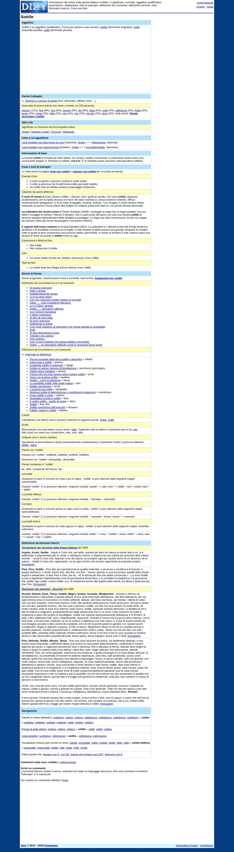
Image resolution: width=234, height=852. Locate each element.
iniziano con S (51, 754)
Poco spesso (37, 338)
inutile (83, 747)
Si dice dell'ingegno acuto (44, 332)
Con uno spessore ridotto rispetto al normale (55, 299)
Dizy (23, 845)
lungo (25, 113)
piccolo (90, 113)
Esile (32, 329)
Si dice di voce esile (41, 317)
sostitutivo (45, 735)
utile (62, 747)
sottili (137, 27)
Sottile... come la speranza (45, 380)
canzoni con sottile (84, 171)
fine (41, 110)
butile (69, 747)
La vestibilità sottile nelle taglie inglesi (51, 383)
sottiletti (50, 722)
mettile (73, 742)
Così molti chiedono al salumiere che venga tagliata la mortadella (67, 326)
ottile (74, 429)
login (65, 780)
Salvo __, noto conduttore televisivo (50, 302)
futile (76, 747)
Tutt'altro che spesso (42, 335)
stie (135, 429)
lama (105, 113)
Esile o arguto (38, 290)
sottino (108, 729)
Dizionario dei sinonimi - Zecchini (42, 589)
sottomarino (100, 735)
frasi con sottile (59, 171)
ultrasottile (30, 747)
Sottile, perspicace (40, 386)
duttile (54, 747)
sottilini (79, 722)
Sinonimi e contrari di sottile (41, 100)
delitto (25, 445)
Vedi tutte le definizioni (38, 354)
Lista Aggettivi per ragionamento (40, 147)
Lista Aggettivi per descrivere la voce (43, 142)
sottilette (40, 722)
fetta (52, 113)
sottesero (58, 717)
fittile (119, 742)
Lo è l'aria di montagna (43, 311)
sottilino (88, 722)
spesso (26, 110)
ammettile (84, 742)
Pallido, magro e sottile (43, 410)
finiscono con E (113, 754)
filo (80, 110)
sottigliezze (105, 717)
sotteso (78, 717)
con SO (65, 754)
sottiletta (29, 722)
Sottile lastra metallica (42, 371)
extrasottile (43, 747)
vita (65, 113)
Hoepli (25, 131)
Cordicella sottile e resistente (46, 365)
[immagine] (28, 564)
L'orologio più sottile (41, 389)
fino (53, 110)
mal (76, 113)
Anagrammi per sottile (108, 278)
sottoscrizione (68, 762)
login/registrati (205, 2)
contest (200, 6)
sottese (52, 729)
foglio (138, 110)
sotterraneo (59, 735)
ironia (39, 113)
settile (103, 419)
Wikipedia (68, 131)
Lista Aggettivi (30, 735)
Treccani (56, 131)
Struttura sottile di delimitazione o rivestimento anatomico (63, 392)
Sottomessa (99, 142)
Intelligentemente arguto (44, 293)
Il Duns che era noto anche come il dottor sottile (57, 374)
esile (105, 110)
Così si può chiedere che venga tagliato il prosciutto (59, 341)
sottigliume (119, 717)
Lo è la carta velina (41, 296)
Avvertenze (206, 845)
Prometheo (51, 845)
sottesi (69, 717)
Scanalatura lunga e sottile (45, 398)
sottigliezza (90, 717)
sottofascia (85, 735)
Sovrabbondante (95, 147)
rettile (95, 742)
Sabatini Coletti (40, 131)
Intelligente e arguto (41, 323)
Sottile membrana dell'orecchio (47, 407)
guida (210, 6)
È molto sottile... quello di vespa (48, 401)
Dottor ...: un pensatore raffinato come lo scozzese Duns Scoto (66, 344)
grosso (67, 110)
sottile (103, 27)
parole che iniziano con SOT (87, 754)
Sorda (81, 142)
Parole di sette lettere (34, 729)
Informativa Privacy (187, 845)
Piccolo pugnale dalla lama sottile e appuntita (56, 359)
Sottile (33, 404)
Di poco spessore (40, 320)
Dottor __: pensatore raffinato (47, 308)
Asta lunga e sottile (41, 362)
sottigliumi (133, 717)
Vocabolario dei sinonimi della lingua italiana (49, 547)
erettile (103, 742)
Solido (75, 147)
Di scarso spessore (41, 287)
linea (92, 110)
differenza (121, 110)
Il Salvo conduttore (40, 314)
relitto (33, 445)
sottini (99, 729)
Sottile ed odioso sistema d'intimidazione (53, 368)
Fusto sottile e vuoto (41, 395)
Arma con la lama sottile (44, 377)
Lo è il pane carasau (41, 305)
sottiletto (61, 722)
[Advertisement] (183, 40)
